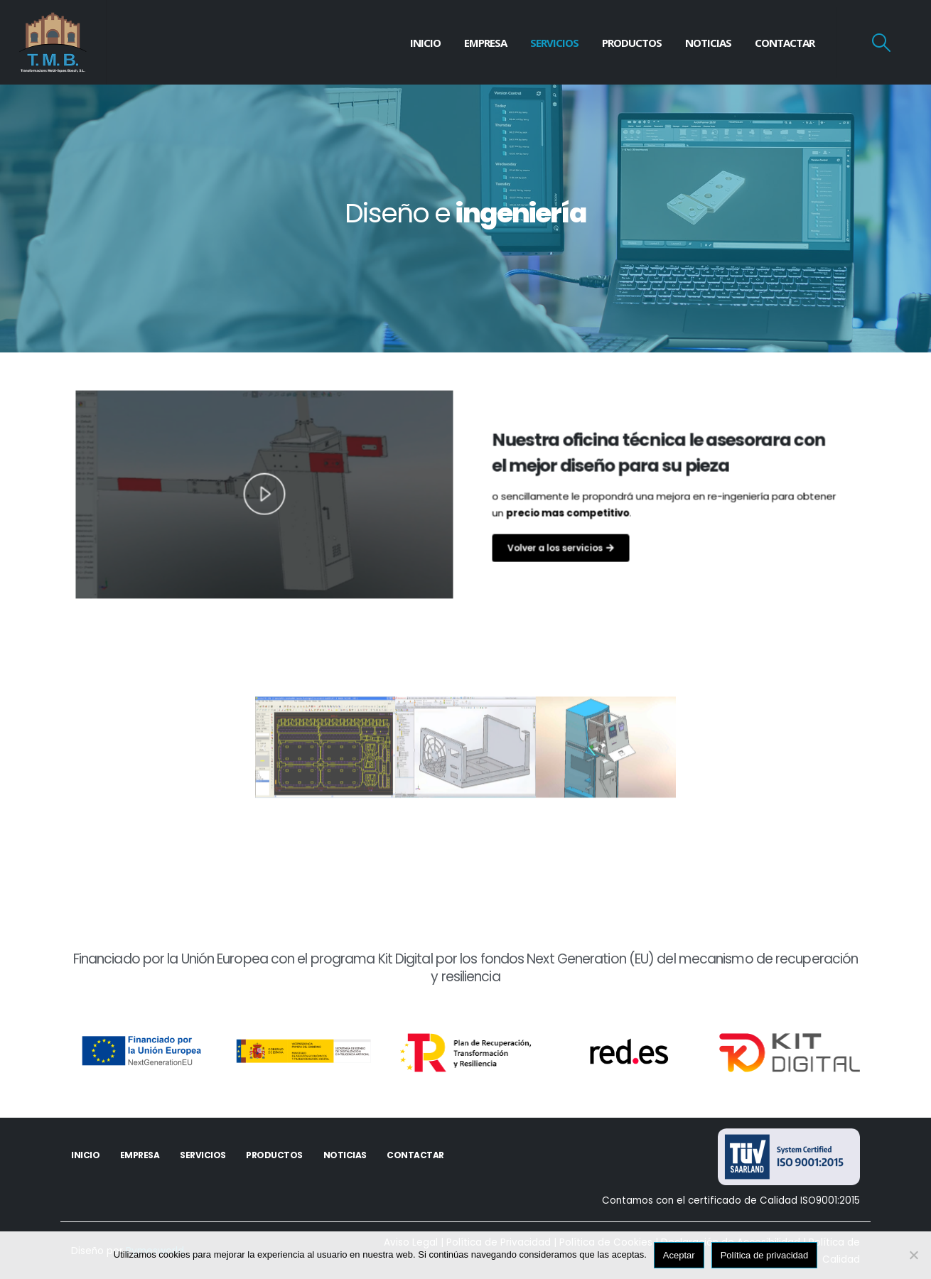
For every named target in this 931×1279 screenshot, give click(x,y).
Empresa (485, 43)
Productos (632, 43)
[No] (913, 1255)
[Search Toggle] (882, 42)
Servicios (554, 43)
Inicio (425, 43)
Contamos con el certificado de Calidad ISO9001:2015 (731, 1200)
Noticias (708, 43)
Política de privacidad (765, 1255)
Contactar (784, 43)
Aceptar (679, 1255)
